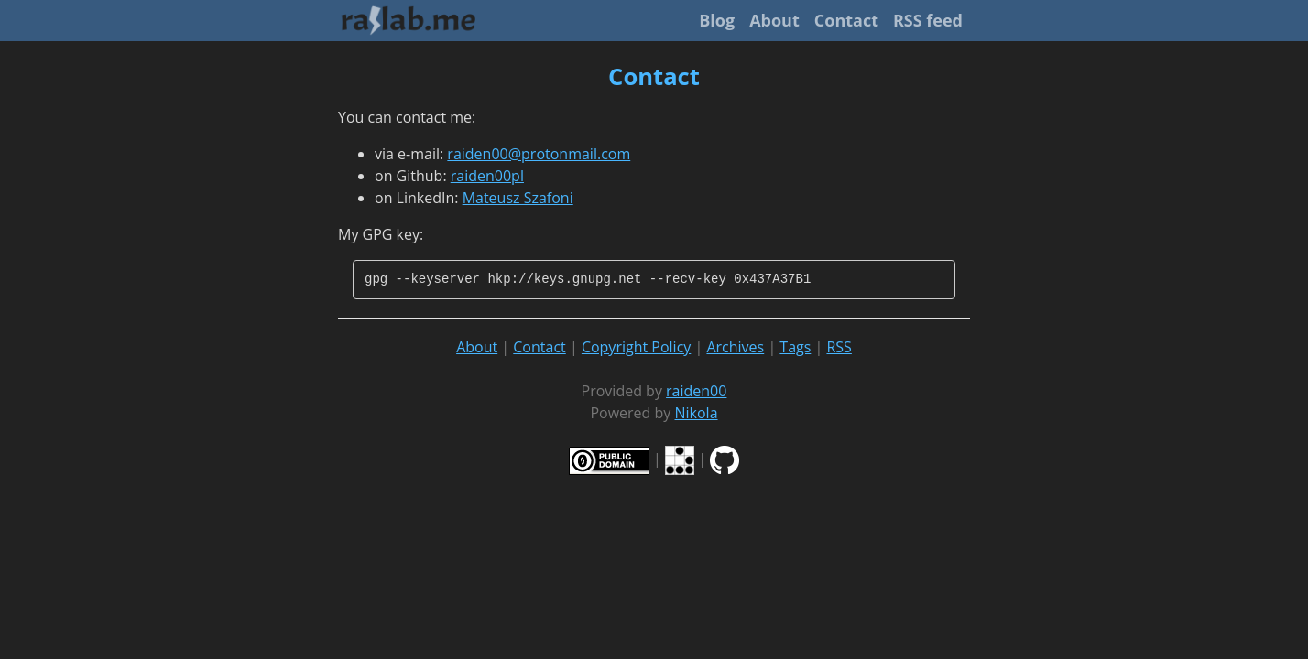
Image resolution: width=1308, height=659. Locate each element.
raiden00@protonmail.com (538, 154)
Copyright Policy (636, 347)
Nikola (696, 413)
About (774, 20)
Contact (846, 20)
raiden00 (696, 391)
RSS (838, 347)
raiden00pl (487, 176)
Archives (735, 347)
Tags (795, 347)
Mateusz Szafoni (518, 198)
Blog (717, 20)
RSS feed (928, 20)
